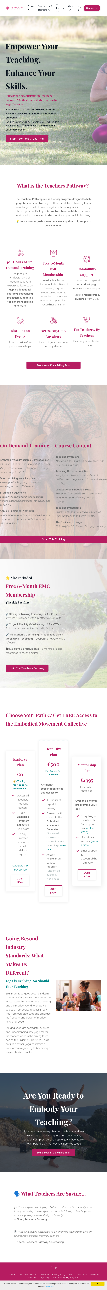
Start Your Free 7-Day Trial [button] (27, 138)
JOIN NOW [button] (20, 880)
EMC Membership (28, 1274)
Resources (82, 1274)
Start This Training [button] (53, 539)
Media (71, 1274)
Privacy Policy (58, 1274)
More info (50, 1287)
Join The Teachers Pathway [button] (27, 668)
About (71, 8)
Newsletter (44, 1274)
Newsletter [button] (92, 8)
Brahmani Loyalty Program (65, 1277)
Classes (32, 8)
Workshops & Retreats (45, 8)
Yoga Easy (44, 1277)
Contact (13, 1274)
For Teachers (60, 8)
